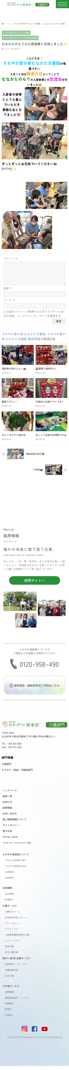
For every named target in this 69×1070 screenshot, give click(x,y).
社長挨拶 (9, 881)
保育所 (8, 1013)
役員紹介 (9, 903)
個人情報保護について (14, 823)
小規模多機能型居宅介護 (17, 938)
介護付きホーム (12, 915)
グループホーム (12, 927)
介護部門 (6, 768)
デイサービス (11, 933)
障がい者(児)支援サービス (17, 962)
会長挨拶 (9, 876)
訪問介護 (9, 950)
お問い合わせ (10, 817)
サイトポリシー (11, 829)
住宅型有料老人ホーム (16, 921)
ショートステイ (12, 944)
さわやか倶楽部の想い (16, 864)
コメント (11, 258)
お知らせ (7, 806)
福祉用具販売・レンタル (17, 1001)
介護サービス (10, 910)
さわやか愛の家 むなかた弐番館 (16, 32)
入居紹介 (9, 1019)
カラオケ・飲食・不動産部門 (17, 774)
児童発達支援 (11, 974)
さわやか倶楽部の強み (16, 870)
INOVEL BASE (10, 841)
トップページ (10, 794)
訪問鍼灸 (9, 1007)
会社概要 (7, 892)
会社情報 (9, 897)
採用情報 (7, 812)
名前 (8, 292)
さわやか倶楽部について (16, 858)
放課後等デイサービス (16, 968)
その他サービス (11, 990)
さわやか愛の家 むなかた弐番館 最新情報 (20, 38)
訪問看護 (9, 996)
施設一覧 (7, 800)
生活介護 (9, 979)
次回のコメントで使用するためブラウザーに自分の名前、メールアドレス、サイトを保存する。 (34, 318)
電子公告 (7, 835)
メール (9, 304)
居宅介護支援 (11, 956)
